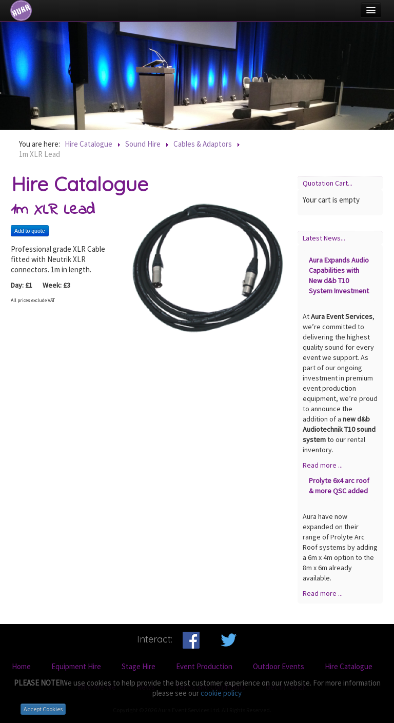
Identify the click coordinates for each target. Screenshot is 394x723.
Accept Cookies (43, 709)
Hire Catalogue (348, 666)
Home (21, 666)
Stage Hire (138, 666)
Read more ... (323, 465)
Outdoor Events (278, 666)
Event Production (204, 666)
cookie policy (221, 693)
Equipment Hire (76, 666)
